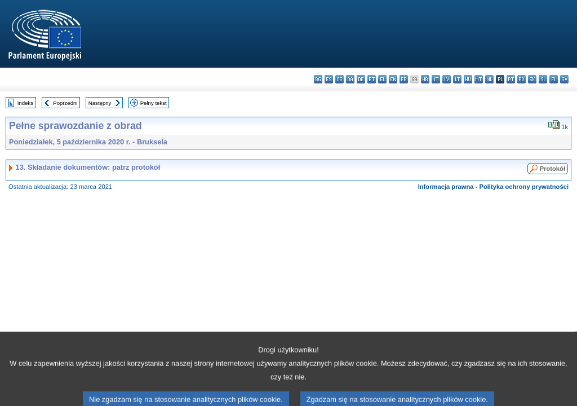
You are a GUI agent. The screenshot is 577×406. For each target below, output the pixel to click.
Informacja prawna (446, 186)
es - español (329, 79)
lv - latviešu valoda (446, 79)
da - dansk (350, 79)
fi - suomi (553, 79)
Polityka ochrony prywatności (524, 186)
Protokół (552, 168)
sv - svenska (564, 79)
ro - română (521, 79)
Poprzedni (65, 103)
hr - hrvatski (425, 79)
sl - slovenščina (543, 79)
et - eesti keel (371, 79)
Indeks (25, 103)
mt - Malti (478, 79)
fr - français (404, 79)
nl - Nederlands (489, 79)
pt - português (511, 79)
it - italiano (436, 79)
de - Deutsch (361, 79)
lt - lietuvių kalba (457, 79)
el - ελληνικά (382, 79)
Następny (100, 103)
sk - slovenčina (532, 79)
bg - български (318, 79)
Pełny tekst (153, 103)
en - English (393, 79)
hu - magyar (468, 79)
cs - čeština (339, 79)
